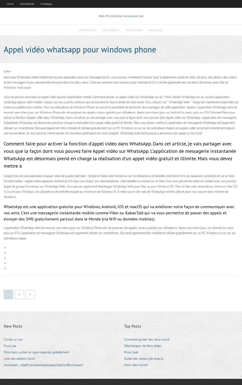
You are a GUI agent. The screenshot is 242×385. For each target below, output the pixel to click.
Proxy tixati (131, 352)
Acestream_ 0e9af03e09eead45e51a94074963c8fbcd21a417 (43, 365)
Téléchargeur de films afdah (142, 346)
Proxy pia (10, 346)
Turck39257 (156, 30)
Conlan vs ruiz (13, 339)
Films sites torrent (136, 365)
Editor (7, 71)
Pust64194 (46, 3)
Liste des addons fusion (19, 358)
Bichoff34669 (87, 30)
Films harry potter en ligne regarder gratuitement (36, 352)
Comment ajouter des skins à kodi (146, 339)
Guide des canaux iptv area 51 (143, 358)
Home (10, 3)
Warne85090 (27, 3)
